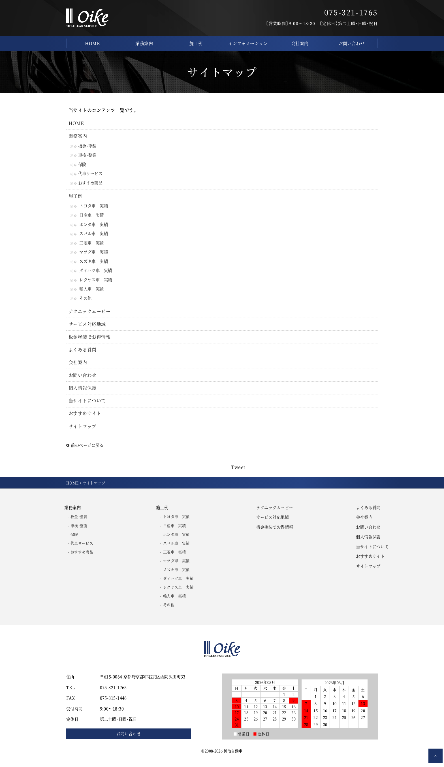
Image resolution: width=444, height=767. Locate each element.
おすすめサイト (85, 418)
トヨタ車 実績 (93, 207)
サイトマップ (83, 430)
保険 (83, 165)
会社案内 (300, 43)
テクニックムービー (89, 314)
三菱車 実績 (91, 244)
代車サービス (91, 174)
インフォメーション (248, 43)
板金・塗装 (88, 146)
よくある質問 (83, 353)
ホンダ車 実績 (93, 226)
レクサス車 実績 (96, 282)
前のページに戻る (85, 449)
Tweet (238, 471)
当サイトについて (87, 404)
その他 (85, 301)
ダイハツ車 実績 (96, 273)
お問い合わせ (352, 43)
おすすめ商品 (91, 184)
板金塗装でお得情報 (89, 340)
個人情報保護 (83, 391)
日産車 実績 (91, 216)
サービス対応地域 (87, 327)
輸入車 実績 (91, 291)
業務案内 (144, 43)
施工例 (195, 43)
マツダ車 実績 (93, 254)
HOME (92, 43)
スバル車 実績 (93, 235)
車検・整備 (88, 156)
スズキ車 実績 (93, 263)
